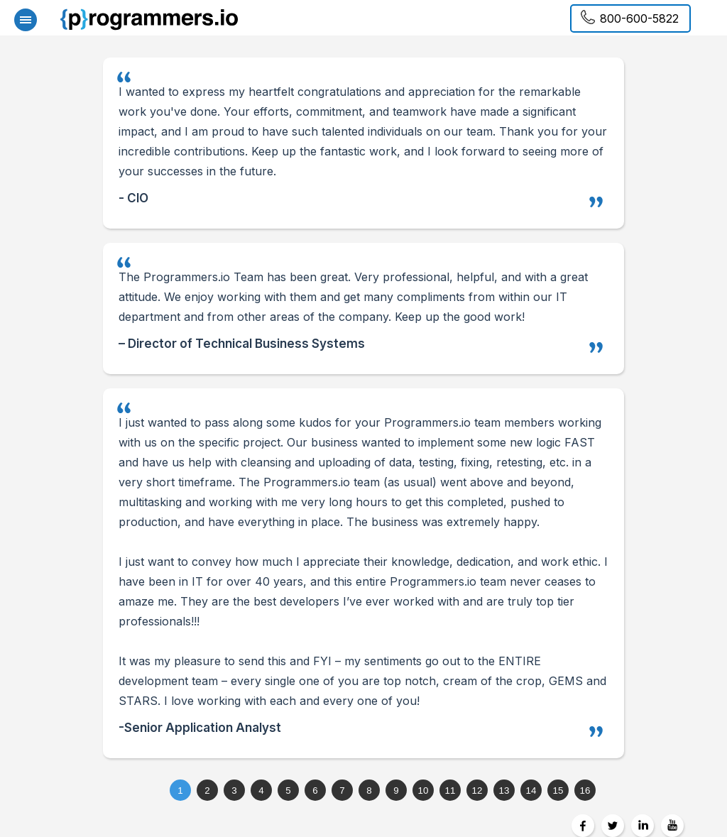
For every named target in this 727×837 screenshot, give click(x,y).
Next (695, 418)
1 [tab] (179, 790)
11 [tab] (450, 790)
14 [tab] (531, 790)
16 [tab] (585, 790)
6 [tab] (314, 790)
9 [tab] (395, 790)
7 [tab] (341, 790)
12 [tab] (477, 790)
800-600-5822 (639, 18)
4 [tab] (260, 790)
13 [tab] (504, 790)
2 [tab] (206, 790)
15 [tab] (558, 790)
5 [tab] (287, 790)
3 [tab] (233, 790)
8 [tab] (368, 790)
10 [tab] (423, 790)
